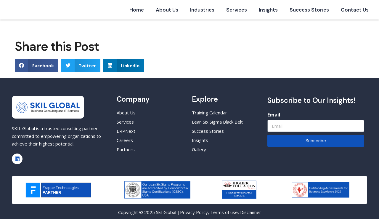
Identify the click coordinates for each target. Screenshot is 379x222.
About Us (167, 11)
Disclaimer (250, 215)
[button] (36, 68)
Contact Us (355, 11)
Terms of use (224, 215)
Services (236, 11)
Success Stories (309, 11)
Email (273, 117)
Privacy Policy (194, 215)
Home (136, 11)
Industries (202, 11)
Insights (268, 11)
